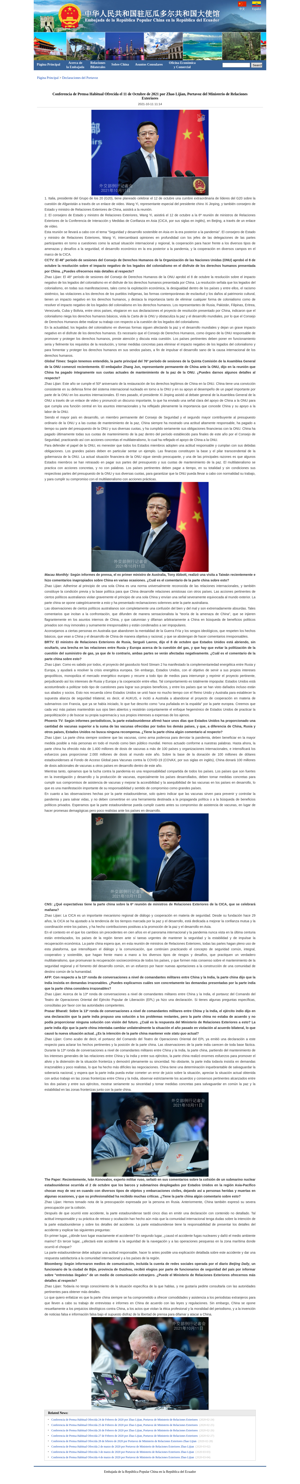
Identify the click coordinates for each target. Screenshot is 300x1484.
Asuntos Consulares (149, 64)
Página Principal (48, 64)
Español (256, 6)
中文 (242, 6)
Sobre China (120, 64)
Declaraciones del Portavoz (80, 78)
